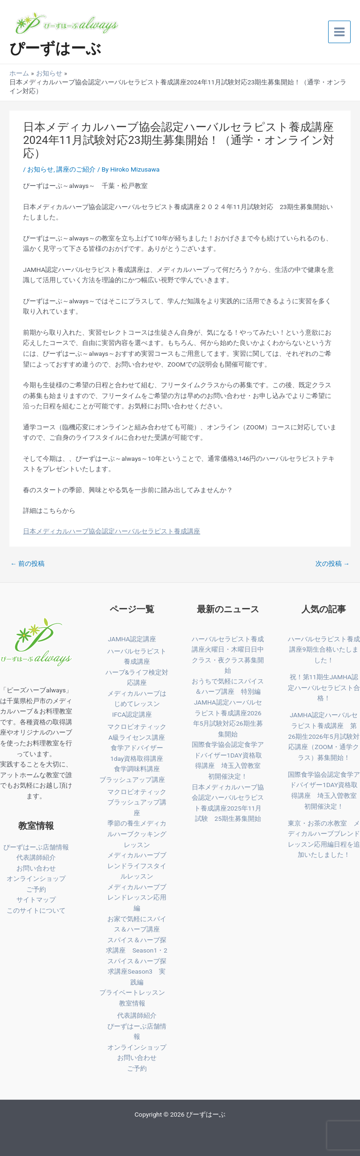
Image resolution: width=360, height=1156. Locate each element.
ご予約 (36, 889)
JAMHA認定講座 (132, 639)
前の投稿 (27, 563)
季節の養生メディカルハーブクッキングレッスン (136, 833)
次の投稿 (332, 563)
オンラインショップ (36, 878)
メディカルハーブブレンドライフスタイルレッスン (136, 865)
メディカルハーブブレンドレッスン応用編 (136, 897)
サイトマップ (36, 899)
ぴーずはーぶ (55, 48)
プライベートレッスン (132, 992)
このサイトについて (36, 910)
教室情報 (132, 1003)
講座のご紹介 (76, 169)
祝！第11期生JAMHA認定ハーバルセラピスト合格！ (324, 687)
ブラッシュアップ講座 (132, 779)
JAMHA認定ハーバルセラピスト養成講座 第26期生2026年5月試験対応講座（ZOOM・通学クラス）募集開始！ (324, 736)
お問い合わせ (36, 868)
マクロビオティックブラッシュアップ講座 (136, 802)
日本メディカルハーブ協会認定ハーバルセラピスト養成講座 (111, 531)
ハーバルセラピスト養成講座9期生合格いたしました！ (324, 649)
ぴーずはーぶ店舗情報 (36, 847)
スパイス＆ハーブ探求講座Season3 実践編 (136, 971)
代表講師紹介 (36, 857)
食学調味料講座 (137, 769)
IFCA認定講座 (132, 714)
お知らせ (40, 169)
